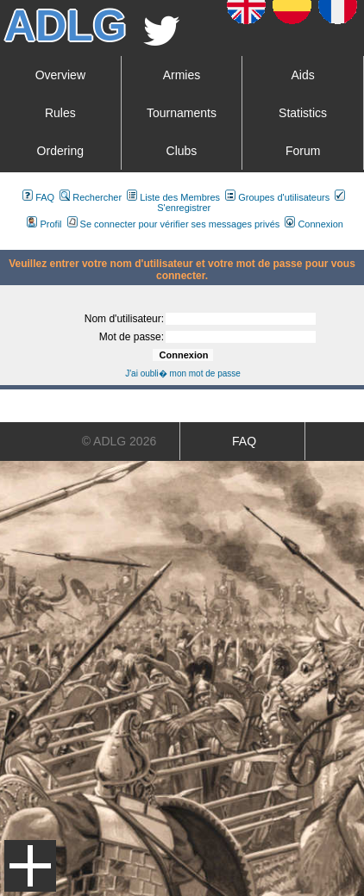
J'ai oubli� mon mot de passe (183, 373)
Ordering (60, 151)
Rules (60, 113)
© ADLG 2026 (119, 441)
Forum (303, 151)
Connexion (314, 224)
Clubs (182, 151)
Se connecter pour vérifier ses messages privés (173, 224)
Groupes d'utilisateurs (277, 197)
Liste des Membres (173, 197)
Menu (30, 866)
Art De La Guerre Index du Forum (7, 243)
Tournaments (182, 113)
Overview (60, 75)
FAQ (38, 197)
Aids (302, 75)
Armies (182, 75)
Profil (44, 224)
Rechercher (91, 197)
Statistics (303, 113)
